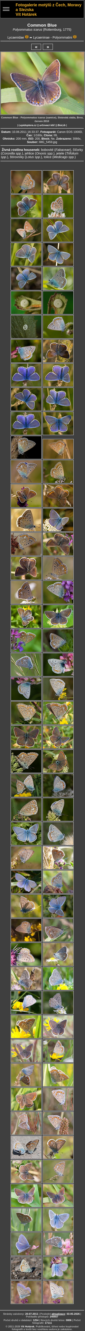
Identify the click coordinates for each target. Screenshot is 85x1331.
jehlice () (39, 153)
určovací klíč (47, 125)
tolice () (60, 157)
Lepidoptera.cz (27, 125)
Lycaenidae (15, 37)
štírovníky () (26, 157)
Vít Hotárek (27, 1326)
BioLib (62, 125)
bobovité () (56, 150)
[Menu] (6, 9)
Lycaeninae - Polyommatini (52, 37)
